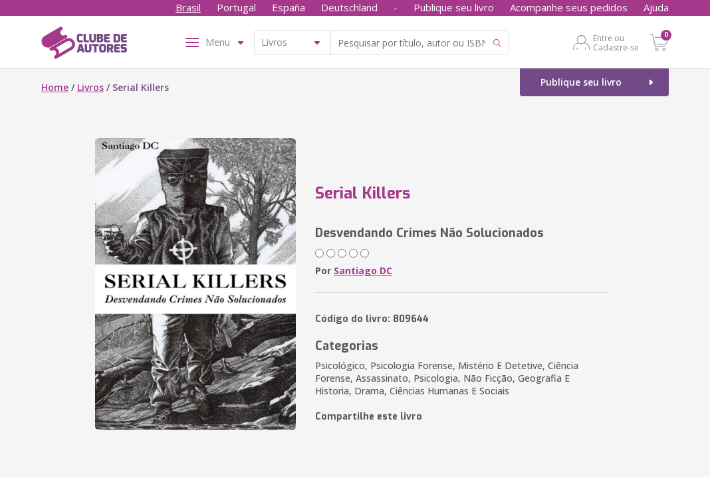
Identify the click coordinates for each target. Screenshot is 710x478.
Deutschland (349, 7)
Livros (90, 87)
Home (54, 87)
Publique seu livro (454, 7)
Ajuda (656, 7)
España (288, 7)
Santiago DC (363, 270)
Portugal (236, 7)
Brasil (188, 7)
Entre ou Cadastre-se (616, 42)
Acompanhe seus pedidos (569, 7)
